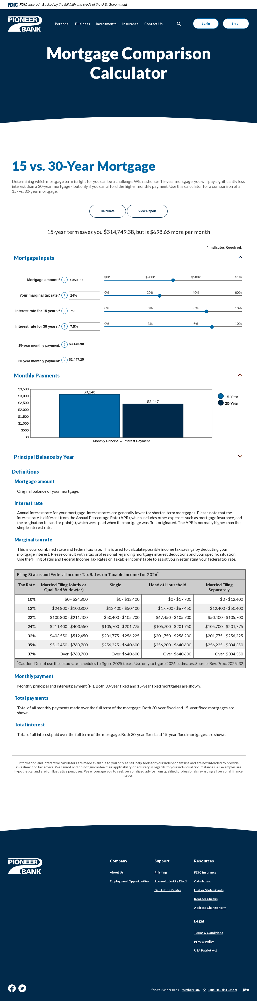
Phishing (160, 872)
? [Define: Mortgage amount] (64, 279)
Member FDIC (191, 989)
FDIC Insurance (205, 872)
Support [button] (162, 861)
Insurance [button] (130, 24)
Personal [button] (62, 24)
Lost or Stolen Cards (209, 890)
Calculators (202, 881)
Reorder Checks (206, 899)
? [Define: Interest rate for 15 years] (64, 310)
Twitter (22, 990)
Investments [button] (106, 24)
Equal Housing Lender (222, 989)
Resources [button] (204, 861)
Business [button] (82, 24)
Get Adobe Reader (167, 890)
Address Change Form (210, 907)
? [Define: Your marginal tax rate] (64, 295)
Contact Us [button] (153, 24)
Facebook (12, 990)
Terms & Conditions (208, 933)
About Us (117, 872)
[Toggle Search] (179, 24)
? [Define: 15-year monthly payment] (64, 344)
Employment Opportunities (129, 881)
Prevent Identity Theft (170, 881)
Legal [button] (199, 921)
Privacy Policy (204, 941)
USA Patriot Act (205, 950)
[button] (128, 257)
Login (206, 23)
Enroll (236, 23)
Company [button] (118, 861)
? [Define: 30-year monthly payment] (64, 360)
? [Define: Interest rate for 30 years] (64, 326)
